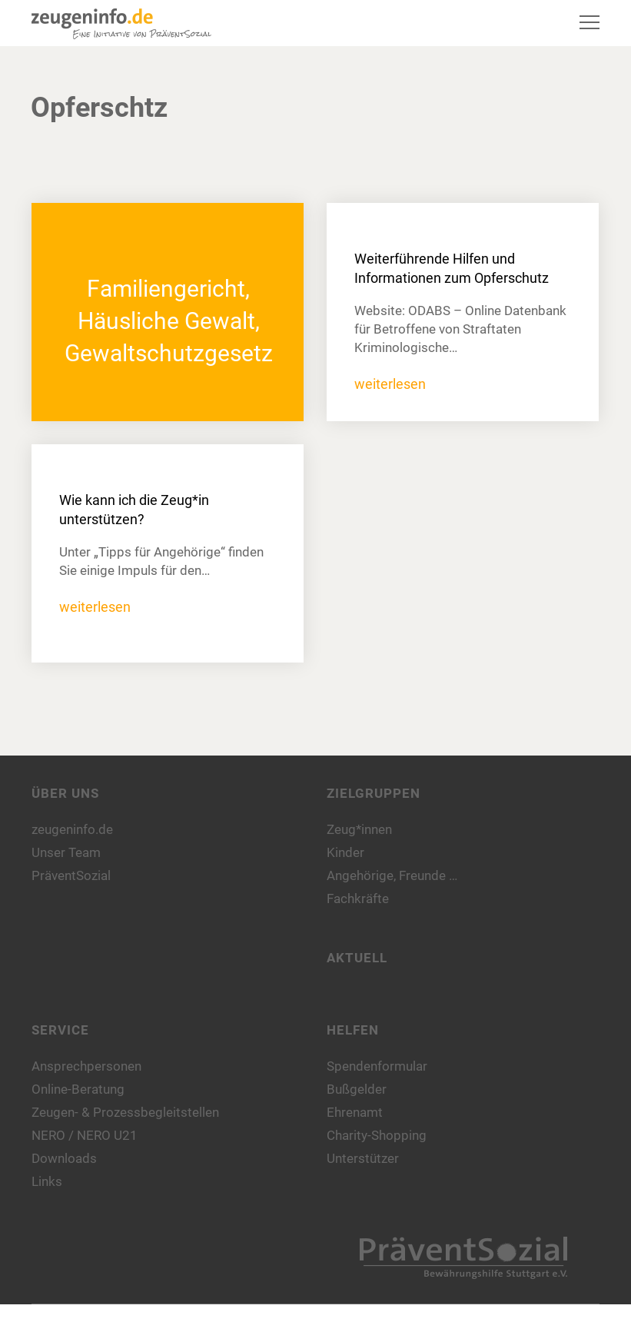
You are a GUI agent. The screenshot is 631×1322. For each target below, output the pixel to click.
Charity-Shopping (377, 1135)
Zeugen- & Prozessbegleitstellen (125, 1112)
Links (47, 1181)
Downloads (64, 1158)
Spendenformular (377, 1066)
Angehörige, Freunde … (392, 875)
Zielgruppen (373, 793)
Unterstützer (363, 1158)
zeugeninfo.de (72, 829)
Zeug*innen (359, 829)
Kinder (345, 852)
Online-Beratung (78, 1089)
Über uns (65, 793)
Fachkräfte (358, 898)
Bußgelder (357, 1089)
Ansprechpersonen (86, 1066)
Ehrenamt (355, 1112)
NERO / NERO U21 (85, 1135)
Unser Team (66, 852)
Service (60, 1030)
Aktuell (357, 957)
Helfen (353, 1030)
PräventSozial (71, 875)
